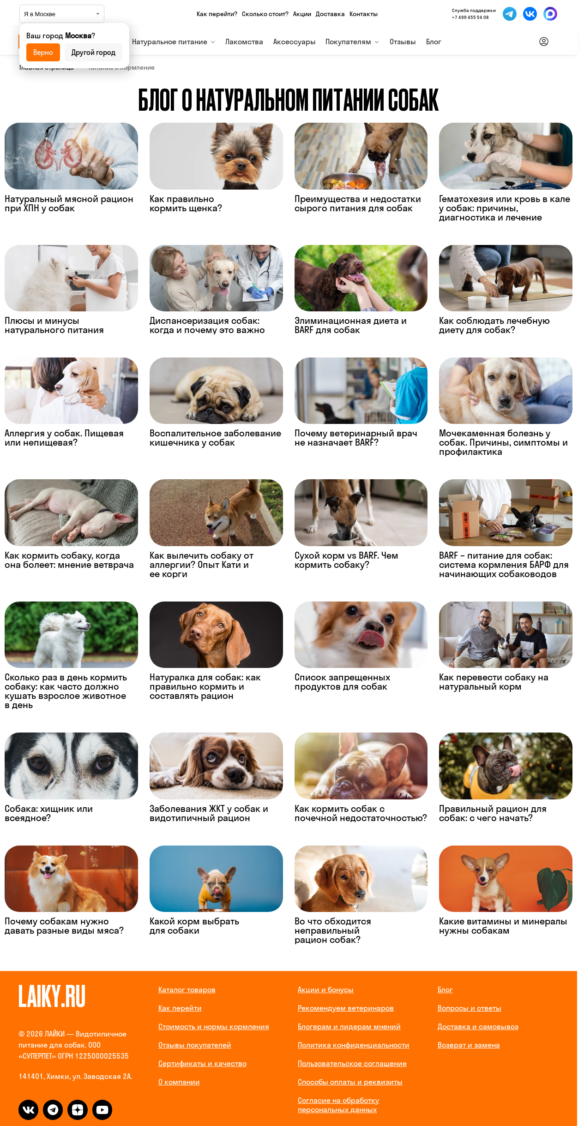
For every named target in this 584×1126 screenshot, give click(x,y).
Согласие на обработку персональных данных (338, 1105)
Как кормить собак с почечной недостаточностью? (361, 813)
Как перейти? (217, 14)
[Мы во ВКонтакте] (530, 13)
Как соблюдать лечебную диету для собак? (494, 325)
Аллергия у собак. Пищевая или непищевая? (64, 437)
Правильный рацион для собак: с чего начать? (493, 813)
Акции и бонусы (326, 989)
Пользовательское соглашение (352, 1063)
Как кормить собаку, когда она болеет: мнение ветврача (69, 559)
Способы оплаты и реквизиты (350, 1081)
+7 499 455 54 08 (470, 17)
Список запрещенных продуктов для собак (342, 681)
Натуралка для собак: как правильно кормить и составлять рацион (205, 686)
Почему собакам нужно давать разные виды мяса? (64, 925)
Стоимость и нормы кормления (213, 1026)
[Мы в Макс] (550, 13)
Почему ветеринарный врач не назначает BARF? (356, 437)
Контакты (363, 14)
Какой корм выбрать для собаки (194, 925)
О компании (179, 1081)
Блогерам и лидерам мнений (349, 1026)
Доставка (330, 14)
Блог (445, 989)
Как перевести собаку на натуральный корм (493, 681)
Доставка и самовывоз (478, 1026)
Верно (43, 52)
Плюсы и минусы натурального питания (54, 325)
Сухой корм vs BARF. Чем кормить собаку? (346, 559)
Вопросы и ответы (469, 1008)
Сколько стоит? (265, 14)
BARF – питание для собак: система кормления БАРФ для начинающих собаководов (504, 564)
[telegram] (53, 1110)
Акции (302, 14)
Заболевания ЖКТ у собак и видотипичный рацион (209, 813)
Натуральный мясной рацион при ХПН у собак (69, 203)
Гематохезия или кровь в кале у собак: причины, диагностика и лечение (504, 208)
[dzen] (77, 1110)
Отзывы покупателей (194, 1044)
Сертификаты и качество (202, 1063)
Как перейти (180, 1008)
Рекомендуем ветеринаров (346, 1008)
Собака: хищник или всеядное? (49, 813)
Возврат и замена (469, 1044)
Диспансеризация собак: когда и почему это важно (207, 325)
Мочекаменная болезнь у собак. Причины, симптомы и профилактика (503, 442)
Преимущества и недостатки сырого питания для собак (358, 203)
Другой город (93, 52)
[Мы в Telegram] (509, 13)
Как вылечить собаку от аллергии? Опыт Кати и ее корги (201, 564)
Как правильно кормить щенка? (186, 203)
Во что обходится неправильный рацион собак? (333, 930)
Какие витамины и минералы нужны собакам (503, 925)
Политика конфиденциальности (353, 1044)
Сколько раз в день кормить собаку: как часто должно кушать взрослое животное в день (66, 690)
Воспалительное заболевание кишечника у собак (215, 437)
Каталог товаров (187, 989)
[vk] (28, 1110)
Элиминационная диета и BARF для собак (351, 325)
